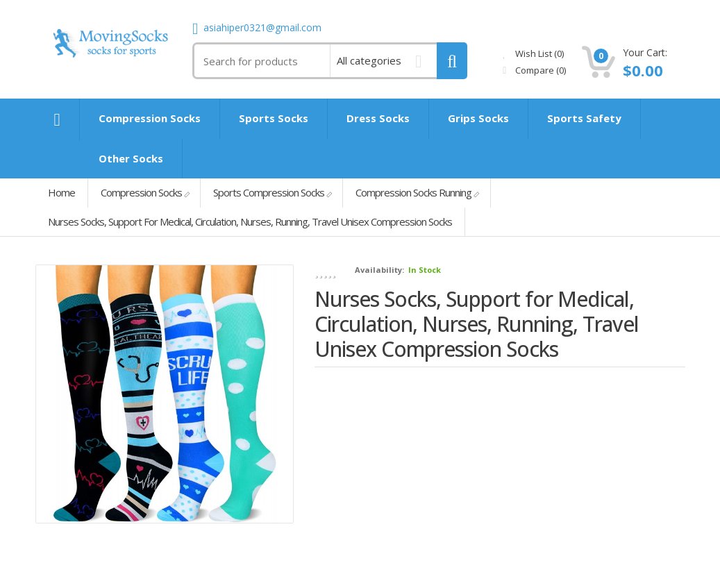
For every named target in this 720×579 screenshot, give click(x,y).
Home (61, 192)
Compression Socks (141, 192)
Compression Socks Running (413, 192)
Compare (534, 70)
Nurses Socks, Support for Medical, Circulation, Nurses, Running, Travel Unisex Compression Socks (250, 221)
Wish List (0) (533, 53)
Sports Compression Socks (268, 192)
